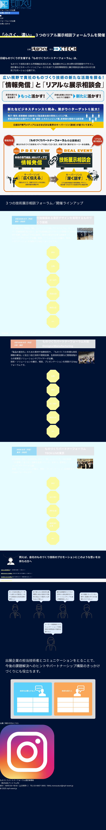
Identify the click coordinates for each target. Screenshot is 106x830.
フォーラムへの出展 (7, 10)
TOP (1, 18)
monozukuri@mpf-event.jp (62, 786)
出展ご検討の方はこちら (9, 723)
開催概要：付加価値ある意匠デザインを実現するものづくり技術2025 (28, 333)
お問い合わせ (5, 13)
